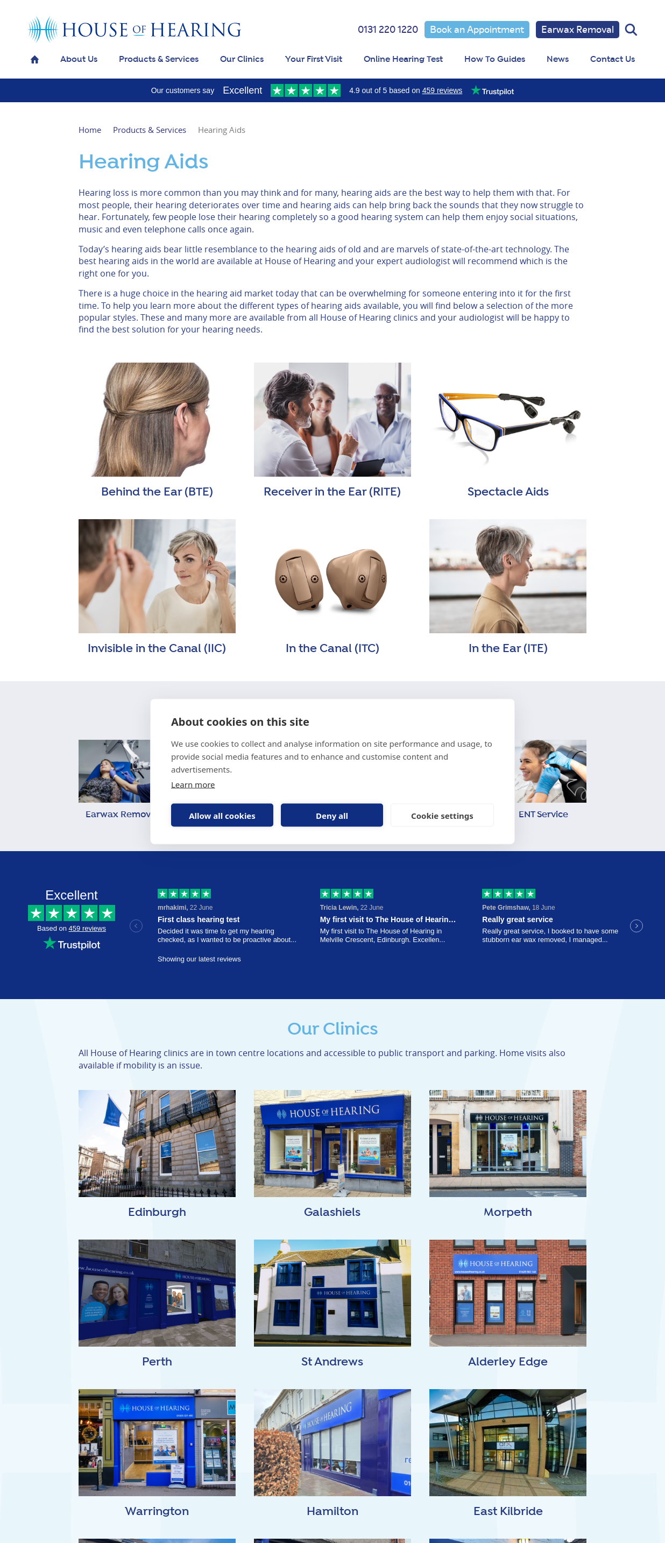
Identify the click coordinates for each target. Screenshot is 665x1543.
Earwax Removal (577, 29)
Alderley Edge (508, 1362)
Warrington (157, 1511)
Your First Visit (313, 59)
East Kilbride (508, 1511)
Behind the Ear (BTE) (157, 492)
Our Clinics (242, 59)
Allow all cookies (222, 815)
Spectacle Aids (508, 492)
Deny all (332, 815)
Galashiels (332, 1212)
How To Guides (494, 59)
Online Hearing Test (403, 59)
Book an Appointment (477, 29)
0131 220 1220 (388, 29)
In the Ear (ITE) (508, 648)
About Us (78, 59)
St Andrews (332, 1362)
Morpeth (508, 1212)
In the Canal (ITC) (332, 648)
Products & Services (159, 59)
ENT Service (543, 814)
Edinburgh (157, 1212)
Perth (157, 1362)
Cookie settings (442, 815)
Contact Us (612, 59)
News (558, 59)
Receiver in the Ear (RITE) (332, 492)
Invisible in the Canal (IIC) (157, 648)
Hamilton (332, 1511)
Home (90, 129)
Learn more (193, 784)
